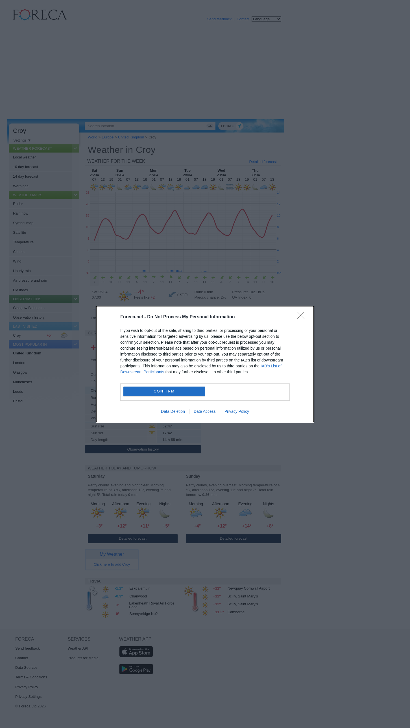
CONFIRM (164, 391)
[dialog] (205, 364)
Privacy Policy (236, 411)
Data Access (205, 411)
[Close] (302, 317)
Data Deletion (173, 411)
